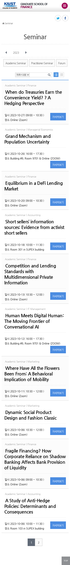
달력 (61, 74)
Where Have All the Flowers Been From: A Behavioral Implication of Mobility (31, 374)
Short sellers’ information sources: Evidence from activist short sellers (34, 227)
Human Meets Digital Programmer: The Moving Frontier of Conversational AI (34, 321)
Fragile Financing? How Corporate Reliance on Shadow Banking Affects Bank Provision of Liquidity (35, 459)
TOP (66, 560)
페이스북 (65, 18)
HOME (3, 23)
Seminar (9, 23)
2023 (16, 52)
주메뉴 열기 (64, 5)
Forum (61, 63)
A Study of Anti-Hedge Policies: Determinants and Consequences (30, 506)
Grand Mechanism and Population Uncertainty (27, 139)
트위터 (58, 18)
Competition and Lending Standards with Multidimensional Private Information (30, 274)
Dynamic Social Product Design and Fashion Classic (30, 415)
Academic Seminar (15, 63)
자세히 (58, 116)
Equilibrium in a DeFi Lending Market (33, 186)
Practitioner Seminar (42, 63)
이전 (6, 52)
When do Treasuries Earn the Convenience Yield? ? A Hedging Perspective (33, 97)
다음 (26, 52)
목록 (56, 74)
